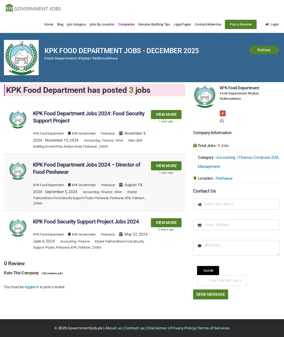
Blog (60, 24)
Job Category (76, 24)
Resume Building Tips (154, 24)
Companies (126, 24)
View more (166, 114)
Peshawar (224, 178)
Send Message (210, 294)
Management (209, 166)
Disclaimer (157, 328)
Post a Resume (241, 24)
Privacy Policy (182, 328)
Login (272, 24)
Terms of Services (214, 328)
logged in (32, 287)
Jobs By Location (102, 24)
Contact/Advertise (208, 24)
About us (113, 328)
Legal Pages (182, 24)
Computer (261, 157)
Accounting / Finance (98, 140)
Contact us (134, 328)
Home (48, 24)
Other (119, 140)
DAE (275, 157)
